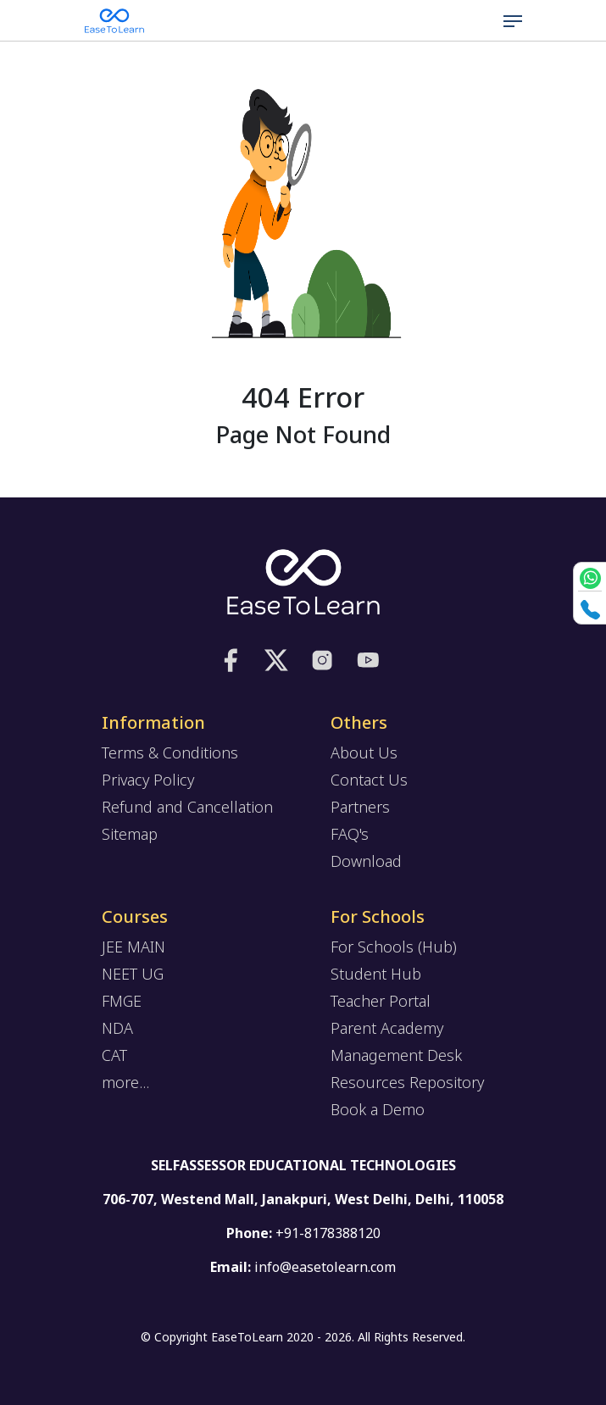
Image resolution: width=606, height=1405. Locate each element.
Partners (360, 807)
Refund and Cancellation (187, 807)
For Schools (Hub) (394, 946)
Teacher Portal (381, 1001)
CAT (114, 1055)
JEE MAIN (133, 946)
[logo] (303, 582)
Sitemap (130, 834)
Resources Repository (407, 1082)
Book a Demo (378, 1109)
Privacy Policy (148, 779)
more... (125, 1082)
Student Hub (376, 974)
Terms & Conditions (170, 752)
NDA (117, 1028)
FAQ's (350, 834)
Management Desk (396, 1055)
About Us (364, 752)
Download (366, 861)
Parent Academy (387, 1028)
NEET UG (133, 974)
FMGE (122, 1001)
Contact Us (369, 779)
